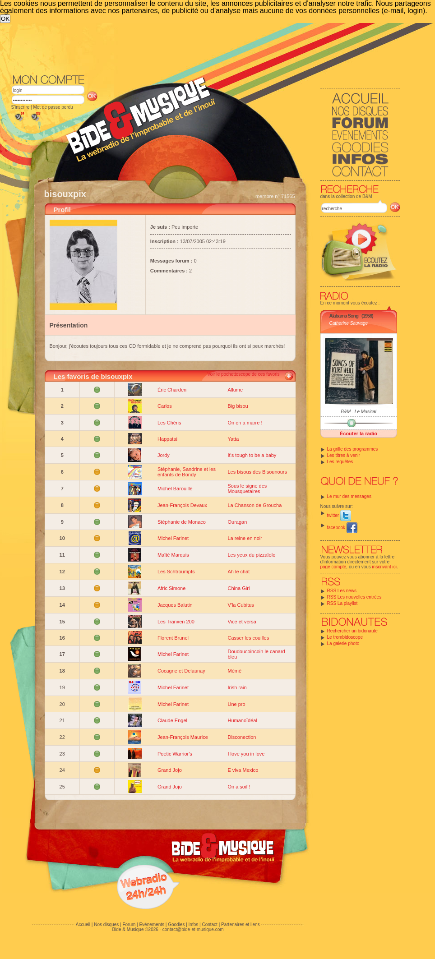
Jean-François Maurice (182, 737)
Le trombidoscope (345, 637)
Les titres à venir (343, 455)
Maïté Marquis (173, 555)
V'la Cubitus (240, 605)
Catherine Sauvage (348, 323)
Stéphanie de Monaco (181, 522)
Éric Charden (171, 389)
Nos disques (106, 924)
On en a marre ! (244, 422)
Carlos (164, 406)
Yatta (233, 439)
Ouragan (237, 522)
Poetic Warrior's (174, 753)
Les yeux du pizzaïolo (251, 555)
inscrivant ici (384, 566)
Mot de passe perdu (53, 107)
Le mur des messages (349, 496)
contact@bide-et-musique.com (193, 929)
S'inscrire (20, 107)
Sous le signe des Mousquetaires (247, 488)
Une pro (236, 704)
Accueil (83, 924)
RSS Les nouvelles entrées (354, 597)
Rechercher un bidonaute (352, 630)
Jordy (163, 455)
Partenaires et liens (240, 924)
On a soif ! (238, 786)
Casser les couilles (248, 638)
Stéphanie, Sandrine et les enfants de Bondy (186, 471)
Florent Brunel (173, 638)
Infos (194, 924)
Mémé (234, 670)
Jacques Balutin (175, 605)
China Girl (238, 588)
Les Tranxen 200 (175, 621)
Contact (209, 924)
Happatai (167, 439)
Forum (128, 924)
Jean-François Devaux (182, 505)
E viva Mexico (242, 770)
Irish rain (236, 687)
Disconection (241, 737)
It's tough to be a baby (251, 455)
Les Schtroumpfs (176, 571)
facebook (342, 527)
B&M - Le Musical (358, 411)
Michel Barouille (175, 488)
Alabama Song (343, 315)
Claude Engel (172, 720)
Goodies (176, 924)
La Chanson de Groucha (254, 505)
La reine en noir (244, 538)
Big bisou (237, 406)
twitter (339, 515)
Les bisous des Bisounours (257, 472)
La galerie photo (343, 643)
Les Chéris (169, 422)
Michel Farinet (173, 538)
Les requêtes (340, 461)
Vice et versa (241, 621)
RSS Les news (342, 590)
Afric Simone (171, 588)
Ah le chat (238, 571)
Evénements (151, 924)
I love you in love (245, 753)
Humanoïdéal (242, 720)
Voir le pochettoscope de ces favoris (243, 374)
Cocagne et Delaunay (181, 670)
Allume (235, 389)
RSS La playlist (342, 603)
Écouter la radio (358, 433)
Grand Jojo (169, 770)
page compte (333, 566)
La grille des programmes (352, 449)
